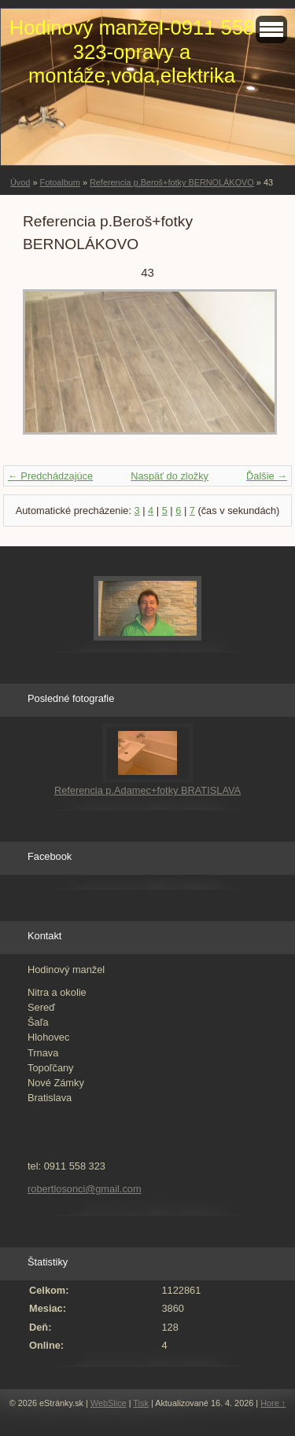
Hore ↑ (273, 1403)
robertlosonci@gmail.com (85, 1189)
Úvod (20, 182)
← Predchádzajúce (50, 476)
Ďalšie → (266, 476)
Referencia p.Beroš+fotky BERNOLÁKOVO (172, 182)
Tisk (141, 1403)
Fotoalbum (59, 182)
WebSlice (108, 1403)
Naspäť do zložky (169, 476)
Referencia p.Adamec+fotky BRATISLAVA (147, 790)
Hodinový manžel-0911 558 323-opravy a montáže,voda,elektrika (132, 51)
